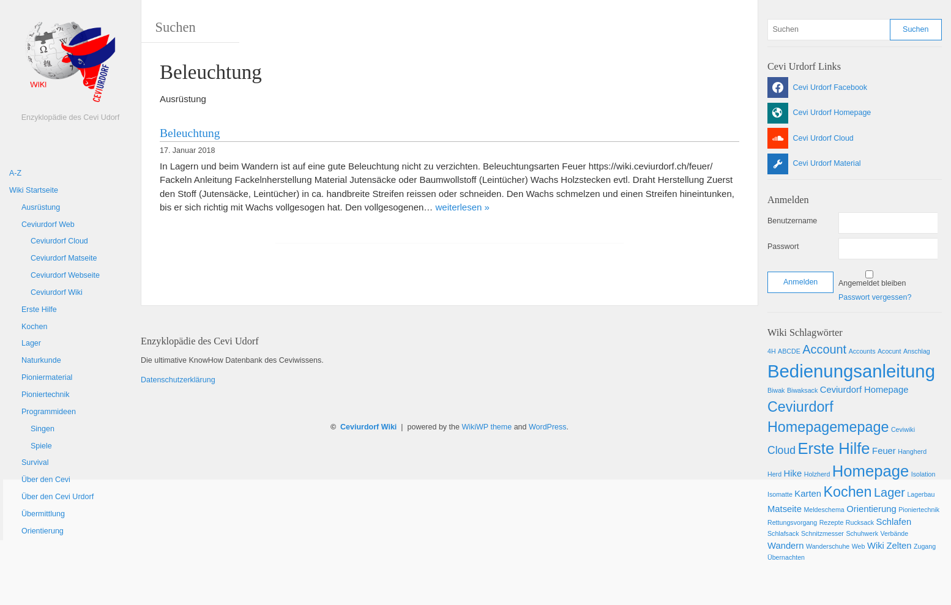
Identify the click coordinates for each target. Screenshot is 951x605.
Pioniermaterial (46, 377)
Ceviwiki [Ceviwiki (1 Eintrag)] (903, 429)
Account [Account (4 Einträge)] (824, 349)
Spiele (41, 446)
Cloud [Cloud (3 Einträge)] (781, 450)
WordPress (548, 427)
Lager (31, 343)
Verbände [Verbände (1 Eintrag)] (895, 533)
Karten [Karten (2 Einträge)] (807, 494)
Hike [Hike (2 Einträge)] (793, 473)
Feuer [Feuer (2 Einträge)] (884, 451)
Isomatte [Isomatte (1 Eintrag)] (779, 494)
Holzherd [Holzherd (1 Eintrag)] (817, 474)
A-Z (15, 173)
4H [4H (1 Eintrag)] (771, 351)
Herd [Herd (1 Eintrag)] (774, 474)
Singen (42, 429)
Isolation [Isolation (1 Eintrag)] (923, 474)
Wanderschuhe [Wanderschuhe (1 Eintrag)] (827, 546)
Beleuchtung (190, 133)
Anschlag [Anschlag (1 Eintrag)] (916, 351)
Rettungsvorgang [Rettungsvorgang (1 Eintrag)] (792, 522)
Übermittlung (43, 514)
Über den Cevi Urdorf (57, 496)
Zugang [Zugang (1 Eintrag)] (925, 546)
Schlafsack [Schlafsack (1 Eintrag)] (783, 533)
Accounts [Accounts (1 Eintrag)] (862, 351)
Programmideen (48, 411)
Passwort (783, 246)
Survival (34, 462)
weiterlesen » (463, 207)
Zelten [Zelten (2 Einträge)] (898, 546)
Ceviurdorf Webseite (65, 275)
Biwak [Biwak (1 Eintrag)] (776, 390)
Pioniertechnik (45, 394)
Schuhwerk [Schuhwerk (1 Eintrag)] (862, 533)
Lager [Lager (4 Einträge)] (889, 492)
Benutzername (792, 221)
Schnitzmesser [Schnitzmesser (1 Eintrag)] (822, 533)
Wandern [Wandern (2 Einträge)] (785, 546)
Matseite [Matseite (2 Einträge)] (784, 509)
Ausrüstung (40, 207)
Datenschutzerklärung (178, 380)
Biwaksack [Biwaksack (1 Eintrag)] (802, 390)
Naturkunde (41, 360)
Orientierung (42, 531)
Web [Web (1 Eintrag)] (858, 546)
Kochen (34, 326)
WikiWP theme (486, 427)
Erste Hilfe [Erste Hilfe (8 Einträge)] (833, 448)
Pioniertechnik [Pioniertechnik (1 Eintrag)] (918, 509)
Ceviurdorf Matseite (64, 258)
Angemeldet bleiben (872, 283)
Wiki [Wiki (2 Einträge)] (875, 546)
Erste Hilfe (39, 309)
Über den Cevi (45, 479)
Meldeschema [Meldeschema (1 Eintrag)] (824, 509)
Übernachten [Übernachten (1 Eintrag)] (786, 557)
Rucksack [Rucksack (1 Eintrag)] (860, 522)
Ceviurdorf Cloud (59, 241)
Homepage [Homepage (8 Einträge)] (870, 471)
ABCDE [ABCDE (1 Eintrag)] (789, 351)
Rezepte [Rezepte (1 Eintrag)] (831, 522)
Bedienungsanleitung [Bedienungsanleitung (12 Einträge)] (851, 371)
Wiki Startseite (33, 190)
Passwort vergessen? (875, 297)
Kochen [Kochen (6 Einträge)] (847, 492)
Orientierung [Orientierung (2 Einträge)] (871, 509)
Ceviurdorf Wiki (57, 292)
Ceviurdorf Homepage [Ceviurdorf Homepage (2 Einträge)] (864, 390)
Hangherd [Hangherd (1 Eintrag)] (912, 451)
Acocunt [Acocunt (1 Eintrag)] (889, 351)
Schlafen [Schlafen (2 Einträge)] (894, 522)
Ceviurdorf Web (48, 224)
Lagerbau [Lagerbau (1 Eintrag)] (920, 494)
